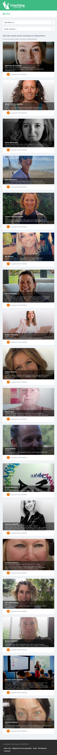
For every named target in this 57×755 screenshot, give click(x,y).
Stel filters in (9, 22)
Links (35, 748)
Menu (6, 14)
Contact (7, 751)
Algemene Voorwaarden (22, 748)
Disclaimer (42, 748)
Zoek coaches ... (10, 29)
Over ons (7, 748)
